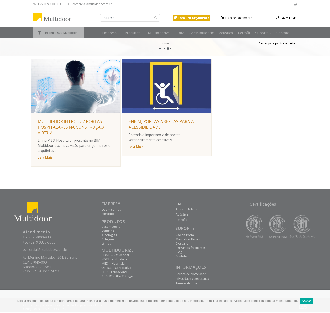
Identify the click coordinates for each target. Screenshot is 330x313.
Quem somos (111, 210)
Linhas (106, 244)
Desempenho (111, 227)
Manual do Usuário (188, 240)
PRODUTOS (113, 222)
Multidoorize (160, 32)
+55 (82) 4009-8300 (38, 238)
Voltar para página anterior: (278, 43)
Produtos (134, 32)
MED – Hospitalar (113, 264)
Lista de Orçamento (238, 18)
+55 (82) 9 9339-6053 (39, 243)
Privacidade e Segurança (192, 279)
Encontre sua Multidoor (60, 33)
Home (164, 43)
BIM (181, 32)
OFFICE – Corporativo (116, 268)
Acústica (226, 32)
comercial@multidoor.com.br (45, 250)
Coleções (107, 240)
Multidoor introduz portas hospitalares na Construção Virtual (70, 127)
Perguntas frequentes (191, 248)
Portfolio (108, 215)
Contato (282, 32)
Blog (179, 253)
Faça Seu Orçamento (193, 18)
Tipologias (109, 236)
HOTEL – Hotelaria (114, 260)
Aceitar (306, 300)
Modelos (107, 232)
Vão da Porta (185, 236)
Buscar (156, 17)
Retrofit (244, 32)
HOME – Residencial (115, 256)
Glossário (182, 244)
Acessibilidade (201, 32)
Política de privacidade (191, 275)
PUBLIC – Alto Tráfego (117, 277)
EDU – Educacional (114, 273)
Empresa (111, 32)
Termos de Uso (186, 284)
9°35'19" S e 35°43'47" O (41, 272)
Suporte (263, 32)
